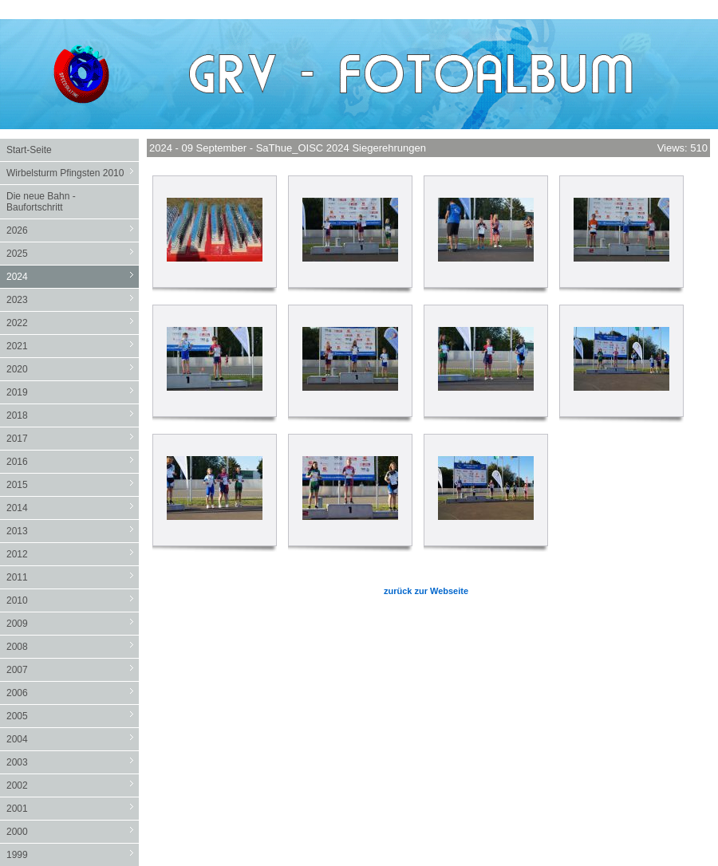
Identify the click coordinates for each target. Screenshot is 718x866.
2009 (72, 623)
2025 (72, 253)
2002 (72, 785)
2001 (72, 808)
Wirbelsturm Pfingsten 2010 (72, 173)
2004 (72, 739)
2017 (72, 438)
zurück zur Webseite (426, 591)
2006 (72, 693)
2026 (72, 230)
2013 (72, 531)
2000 (72, 831)
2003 (72, 762)
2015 (72, 484)
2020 (72, 369)
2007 (72, 669)
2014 (72, 508)
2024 (72, 276)
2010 (72, 600)
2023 (72, 299)
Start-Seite (29, 149)
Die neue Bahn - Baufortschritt (41, 202)
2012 (72, 554)
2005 (72, 716)
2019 (72, 392)
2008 (72, 646)
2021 (72, 346)
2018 (72, 415)
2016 (72, 461)
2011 (72, 577)
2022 (72, 323)
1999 (72, 854)
